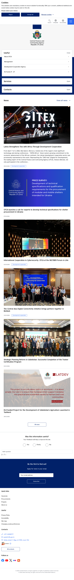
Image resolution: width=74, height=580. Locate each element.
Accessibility (5, 518)
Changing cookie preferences (10, 524)
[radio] (26, 444)
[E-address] (5, 543)
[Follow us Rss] (18, 560)
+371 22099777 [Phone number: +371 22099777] (8, 534)
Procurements (5, 499)
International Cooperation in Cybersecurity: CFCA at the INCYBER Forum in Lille (36, 260)
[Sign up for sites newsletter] (36, 481)
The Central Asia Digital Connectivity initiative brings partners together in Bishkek (34, 310)
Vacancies (4, 496)
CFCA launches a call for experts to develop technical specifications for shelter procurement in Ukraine (36, 211)
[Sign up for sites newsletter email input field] (36, 475)
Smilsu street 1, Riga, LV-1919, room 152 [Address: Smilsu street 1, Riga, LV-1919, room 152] (16, 540)
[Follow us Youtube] (6, 560)
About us (4, 505)
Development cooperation (18, 166)
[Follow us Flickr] (14, 560)
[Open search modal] (49, 21)
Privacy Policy (5, 515)
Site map (4, 521)
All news (37, 424)
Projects (3, 502)
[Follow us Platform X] (10, 560)
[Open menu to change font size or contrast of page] (63, 21)
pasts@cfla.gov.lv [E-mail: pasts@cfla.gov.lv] (9, 537)
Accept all (30, 14)
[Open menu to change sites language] (55, 21)
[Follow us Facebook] (2, 560)
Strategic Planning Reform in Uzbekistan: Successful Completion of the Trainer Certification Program (36, 360)
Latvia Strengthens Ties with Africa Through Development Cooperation (33, 147)
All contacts (10, 549)
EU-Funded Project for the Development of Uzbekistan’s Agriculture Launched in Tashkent (37, 411)
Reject (11, 14)
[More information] (10, 543)
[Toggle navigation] (71, 21)
